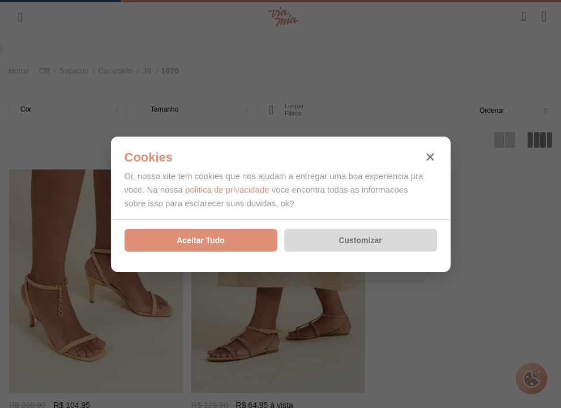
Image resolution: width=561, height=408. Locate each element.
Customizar (360, 240)
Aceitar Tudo (201, 240)
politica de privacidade (227, 189)
